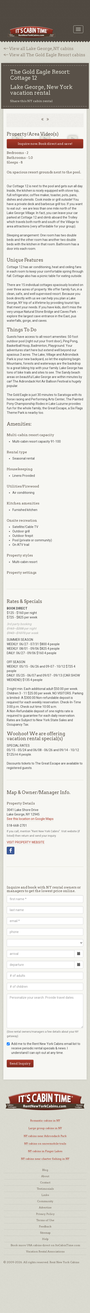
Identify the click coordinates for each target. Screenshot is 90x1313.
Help (45, 1239)
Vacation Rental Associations (45, 1251)
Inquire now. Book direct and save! (45, 143)
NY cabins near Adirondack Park (45, 1136)
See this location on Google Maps (30, 819)
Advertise (45, 1207)
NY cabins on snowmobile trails (45, 1143)
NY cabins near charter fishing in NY (45, 1158)
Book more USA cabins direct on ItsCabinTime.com (45, 1245)
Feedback (45, 1226)
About (45, 1176)
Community (45, 1201)
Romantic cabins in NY (45, 1120)
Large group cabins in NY (45, 1128)
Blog (45, 1170)
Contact (45, 1182)
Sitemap (45, 1232)
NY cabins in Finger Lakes (45, 1151)
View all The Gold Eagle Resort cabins (47, 55)
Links (45, 1195)
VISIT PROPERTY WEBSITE (26, 842)
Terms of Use (45, 1220)
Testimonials (45, 1188)
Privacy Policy (45, 1214)
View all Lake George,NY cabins (41, 48)
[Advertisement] (45, 10)
